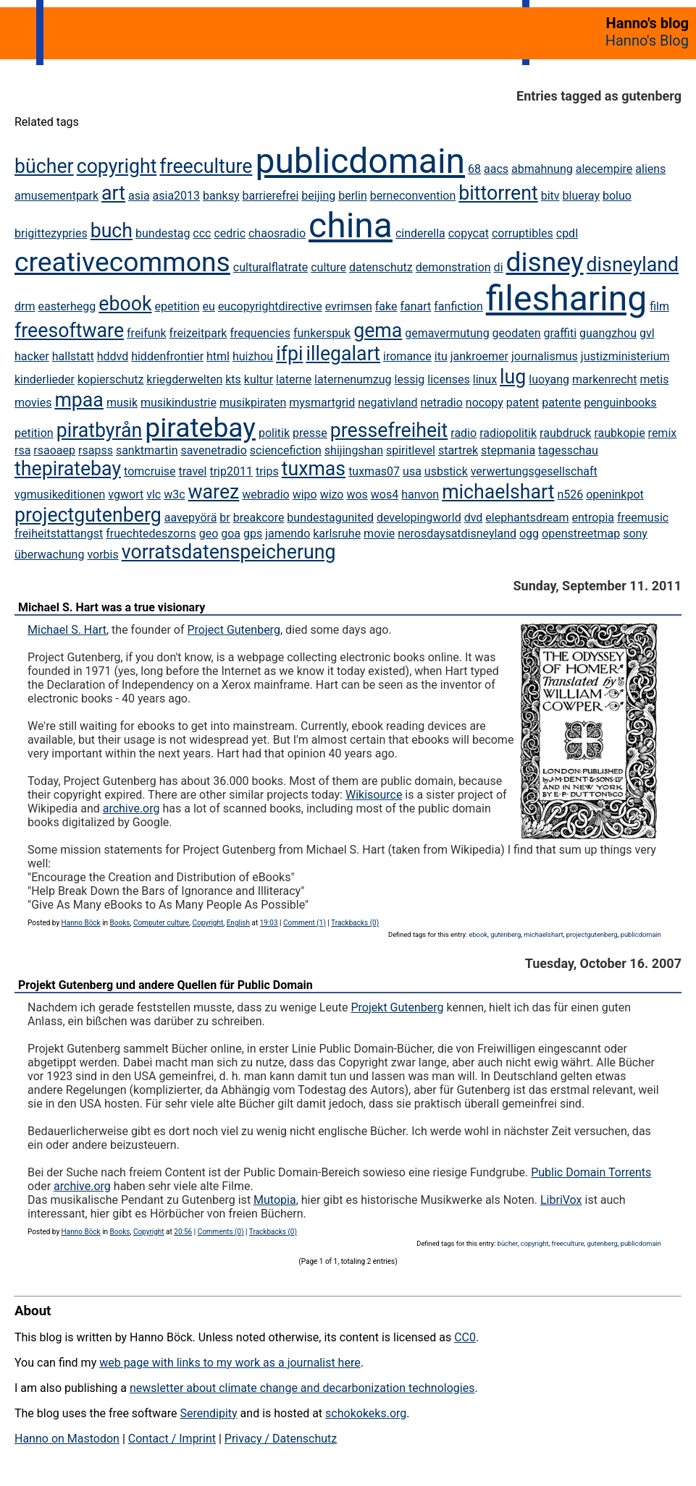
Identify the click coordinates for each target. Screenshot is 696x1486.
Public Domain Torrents (591, 1172)
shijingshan (353, 450)
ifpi (289, 353)
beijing (318, 196)
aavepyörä (190, 518)
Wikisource (373, 795)
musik (122, 402)
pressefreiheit (389, 430)
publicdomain (360, 161)
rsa (22, 450)
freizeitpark (198, 333)
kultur (258, 379)
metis (654, 379)
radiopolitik (508, 433)
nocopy (484, 402)
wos (356, 494)
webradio (265, 494)
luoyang (549, 379)
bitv (550, 196)
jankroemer (479, 356)
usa (412, 471)
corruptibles (522, 233)
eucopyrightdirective (270, 306)
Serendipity (208, 1413)
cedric (230, 233)
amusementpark (56, 196)
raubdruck (565, 433)
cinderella (420, 233)
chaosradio (277, 233)
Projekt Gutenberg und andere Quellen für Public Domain (165, 985)
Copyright (207, 923)
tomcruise (149, 471)
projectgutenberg (88, 515)
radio (463, 433)
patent (522, 402)
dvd (473, 518)
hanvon (420, 494)
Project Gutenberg (234, 630)
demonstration (453, 267)
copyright (117, 166)
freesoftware (69, 330)
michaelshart (498, 492)
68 (474, 169)
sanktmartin (147, 450)
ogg (529, 533)
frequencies (260, 333)
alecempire (604, 169)
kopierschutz (110, 379)
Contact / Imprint (172, 1438)
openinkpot (615, 494)
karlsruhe (337, 533)
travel (193, 471)
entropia (593, 518)
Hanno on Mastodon (67, 1438)
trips (267, 471)
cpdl (567, 233)
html (218, 356)
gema (377, 330)
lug (513, 377)
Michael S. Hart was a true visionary (111, 607)
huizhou (252, 356)
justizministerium (625, 356)
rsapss (95, 450)
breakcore (259, 518)
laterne (293, 379)
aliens (650, 169)
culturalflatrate (270, 267)
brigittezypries (51, 233)
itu (441, 356)
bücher (44, 166)
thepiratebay (67, 468)
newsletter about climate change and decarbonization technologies (302, 1388)
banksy (221, 196)
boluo (617, 196)
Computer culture (161, 923)
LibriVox (561, 1200)
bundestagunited (330, 518)
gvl (647, 333)
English (238, 923)
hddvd (113, 356)
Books (120, 923)
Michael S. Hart (67, 630)
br (224, 518)
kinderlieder (44, 379)
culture (328, 267)
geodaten (516, 333)
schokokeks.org (365, 1413)
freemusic (642, 518)
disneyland (633, 264)
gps (252, 533)
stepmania (508, 450)
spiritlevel (410, 450)
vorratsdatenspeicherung (229, 552)
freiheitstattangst (58, 533)
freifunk (147, 333)
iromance (407, 356)
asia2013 (177, 196)
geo (209, 533)
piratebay (200, 427)
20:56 (183, 1232)
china (351, 225)
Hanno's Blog (647, 40)
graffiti (559, 333)
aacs (496, 169)
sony (635, 533)
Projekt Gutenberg (397, 1007)
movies (32, 402)
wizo (332, 494)
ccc (202, 233)
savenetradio (214, 450)
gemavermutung (447, 333)
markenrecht (604, 379)
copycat (468, 233)
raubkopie (619, 433)
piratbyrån (99, 430)
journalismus (544, 356)
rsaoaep (54, 450)
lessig (410, 379)
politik (274, 433)
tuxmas (313, 468)
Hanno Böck (81, 923)
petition (34, 433)
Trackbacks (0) (355, 923)
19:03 (269, 923)
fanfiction (458, 306)
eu (209, 306)
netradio (441, 402)
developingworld (419, 518)
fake (386, 306)
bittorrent (497, 193)
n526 (570, 494)
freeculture (205, 166)
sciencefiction (286, 450)
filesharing (566, 298)
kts (233, 379)
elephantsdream (527, 518)
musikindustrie (179, 402)
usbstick (446, 471)
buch (112, 230)
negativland (387, 402)
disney (545, 262)
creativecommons (122, 262)
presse (310, 433)
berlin (352, 196)
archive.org (131, 808)
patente (561, 402)
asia (139, 196)
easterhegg (67, 306)
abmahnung (542, 169)
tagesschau (568, 450)
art (113, 193)
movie (379, 533)
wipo (305, 494)
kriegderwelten (184, 379)
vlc (153, 494)
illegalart (343, 353)
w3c (174, 494)
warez (214, 492)
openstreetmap (581, 533)
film (659, 306)
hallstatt (73, 356)
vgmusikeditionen (59, 494)
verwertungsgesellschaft (534, 471)
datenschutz (381, 267)
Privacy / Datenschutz (281, 1438)
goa (230, 533)
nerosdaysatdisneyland (457, 533)
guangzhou (608, 333)
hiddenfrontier (167, 356)
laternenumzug (352, 379)
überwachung (49, 554)
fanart (415, 306)
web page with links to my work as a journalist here (230, 1363)
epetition (176, 306)
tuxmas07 (374, 471)
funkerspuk (322, 333)
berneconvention (413, 196)
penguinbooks (620, 402)
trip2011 (231, 471)
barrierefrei (271, 196)
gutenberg (505, 934)
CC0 (465, 1337)
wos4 (384, 494)
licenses (448, 379)
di (498, 267)
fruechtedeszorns (151, 533)
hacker (31, 356)
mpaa (79, 400)
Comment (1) (304, 923)
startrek (458, 450)
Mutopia (274, 1200)
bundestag (162, 233)
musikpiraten (252, 402)
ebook (124, 303)
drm (24, 306)
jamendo (287, 533)
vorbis (102, 554)
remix (662, 433)
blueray (581, 196)
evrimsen (348, 306)
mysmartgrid (322, 402)
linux (485, 379)
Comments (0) (221, 1232)
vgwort (125, 494)
